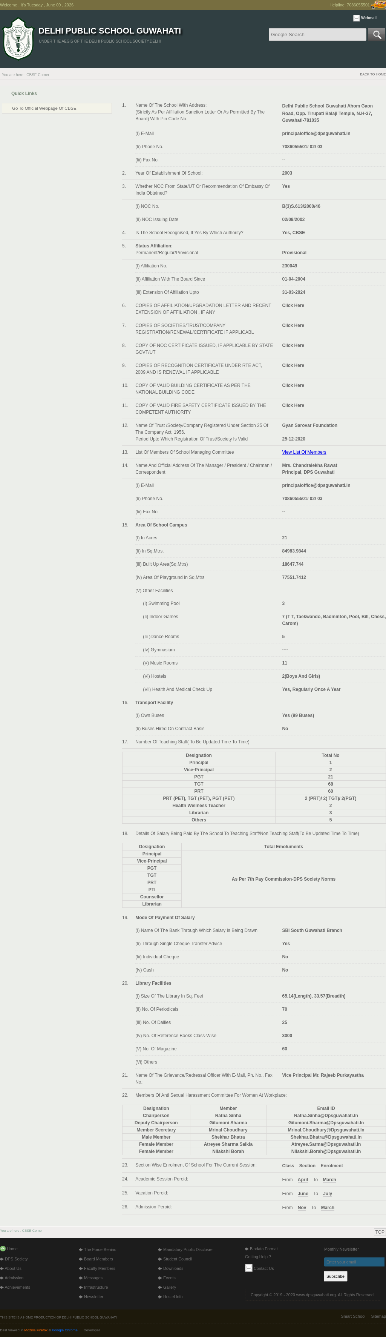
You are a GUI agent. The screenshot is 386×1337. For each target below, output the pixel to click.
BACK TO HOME (373, 74)
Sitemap (378, 1316)
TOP (379, 1232)
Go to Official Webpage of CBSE (44, 108)
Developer (92, 1330)
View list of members (304, 452)
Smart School (353, 1316)
